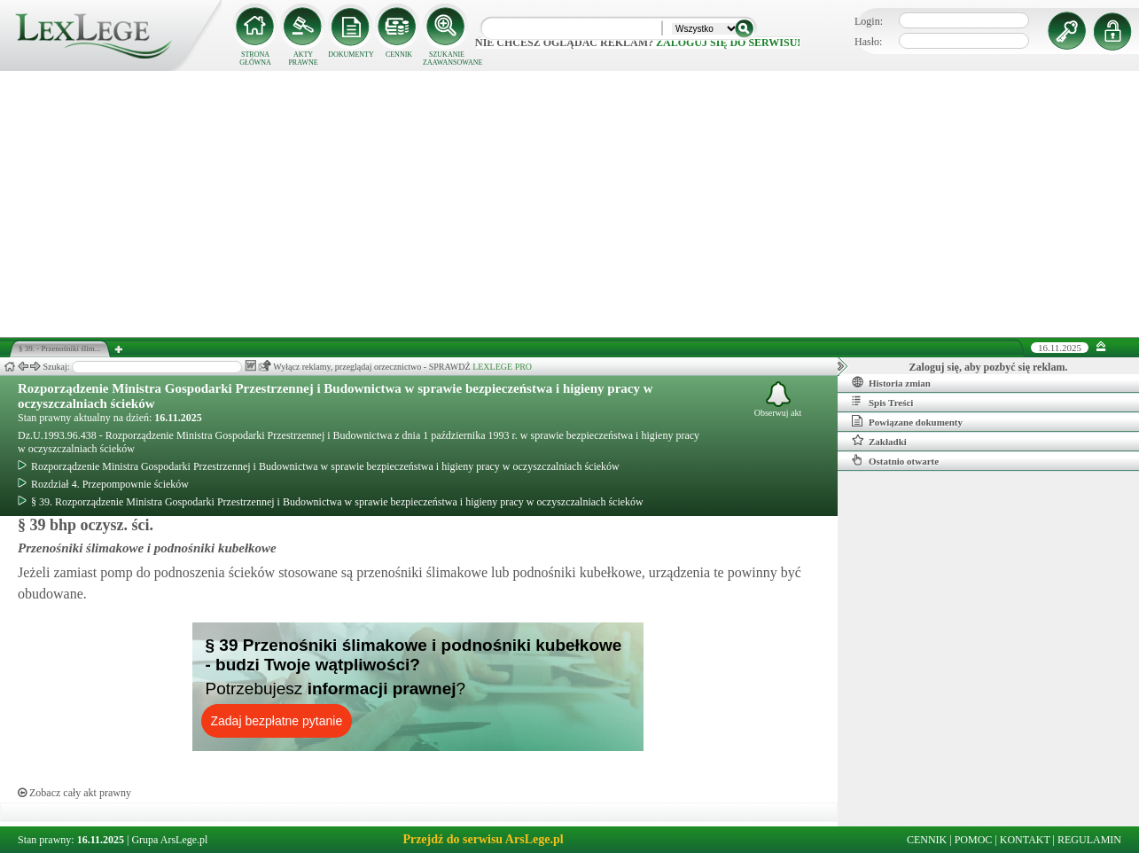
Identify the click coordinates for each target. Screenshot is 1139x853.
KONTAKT (1025, 839)
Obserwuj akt (778, 399)
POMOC (974, 839)
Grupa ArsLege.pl (169, 839)
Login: (868, 21)
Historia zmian (891, 382)
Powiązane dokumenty (907, 421)
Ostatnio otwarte (895, 460)
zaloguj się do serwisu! (728, 42)
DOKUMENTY (351, 55)
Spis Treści (882, 401)
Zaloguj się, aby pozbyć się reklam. (988, 367)
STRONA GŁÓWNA (255, 59)
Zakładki (879, 440)
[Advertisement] (570, 204)
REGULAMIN (1089, 839)
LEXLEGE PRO (502, 367)
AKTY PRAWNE (302, 59)
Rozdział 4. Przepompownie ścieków (103, 484)
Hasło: (868, 41)
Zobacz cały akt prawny (74, 792)
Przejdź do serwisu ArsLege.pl (482, 839)
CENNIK (399, 55)
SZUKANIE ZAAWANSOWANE (447, 59)
